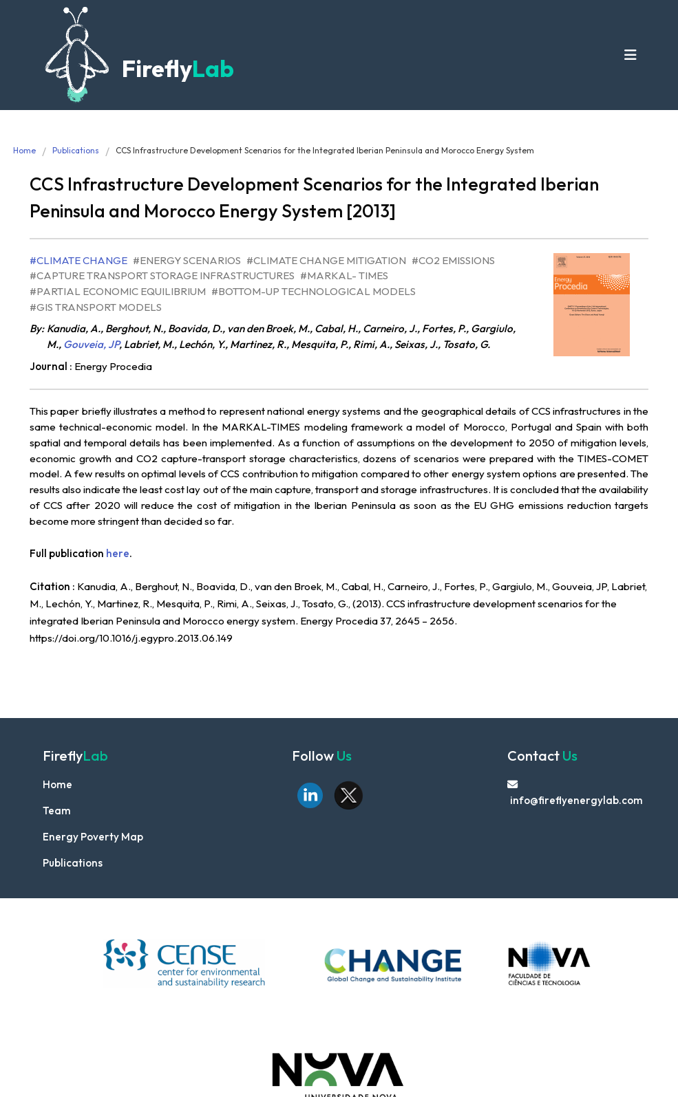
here (117, 553)
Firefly (175, 68)
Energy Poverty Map (93, 836)
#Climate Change (78, 260)
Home (24, 150)
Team (57, 810)
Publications (75, 150)
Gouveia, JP (91, 344)
